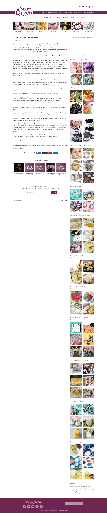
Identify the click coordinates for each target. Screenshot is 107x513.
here (45, 140)
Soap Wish (45, 43)
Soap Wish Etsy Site (36, 49)
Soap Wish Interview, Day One (25, 38)
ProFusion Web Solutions (62, 510)
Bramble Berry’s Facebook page (45, 145)
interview (22, 148)
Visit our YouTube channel (82, 55)
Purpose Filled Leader (18, 173)
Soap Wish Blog (48, 49)
